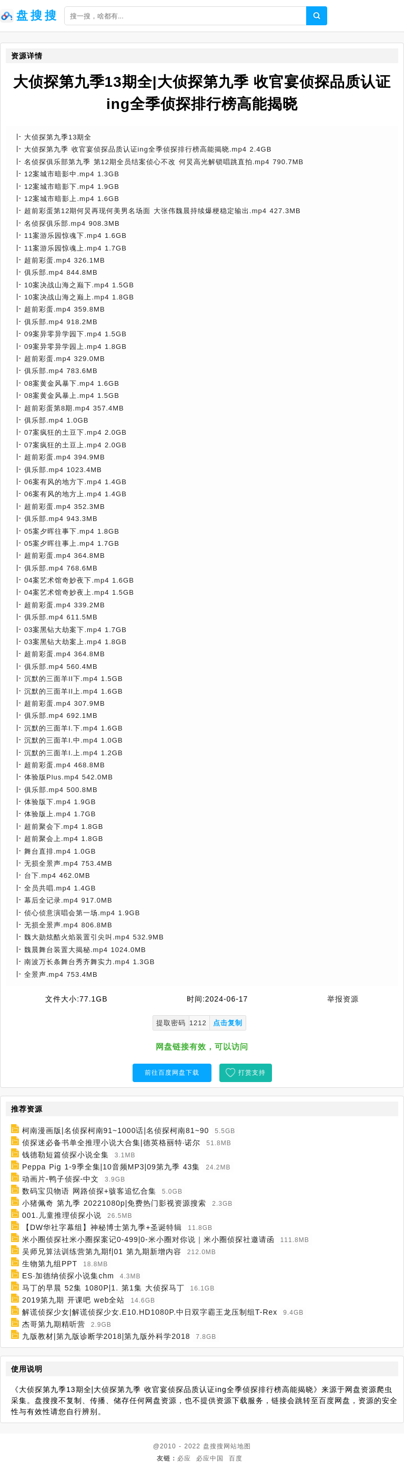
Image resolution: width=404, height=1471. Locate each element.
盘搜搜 (213, 1446)
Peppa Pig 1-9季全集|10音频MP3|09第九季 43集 (111, 1167)
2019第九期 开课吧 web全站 (73, 1300)
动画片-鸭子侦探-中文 (60, 1179)
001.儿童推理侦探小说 (62, 1215)
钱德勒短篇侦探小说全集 (65, 1154)
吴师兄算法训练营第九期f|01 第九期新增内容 (101, 1251)
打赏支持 (252, 1072)
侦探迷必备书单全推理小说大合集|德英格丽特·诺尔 (111, 1142)
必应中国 (210, 1458)
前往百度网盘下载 (172, 1072)
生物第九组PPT (49, 1263)
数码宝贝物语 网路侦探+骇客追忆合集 (89, 1191)
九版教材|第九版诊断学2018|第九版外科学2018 (106, 1336)
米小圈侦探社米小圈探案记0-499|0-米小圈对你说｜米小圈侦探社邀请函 (148, 1239)
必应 (184, 1458)
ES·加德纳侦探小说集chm (68, 1276)
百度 (236, 1458)
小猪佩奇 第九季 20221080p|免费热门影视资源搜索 (114, 1203)
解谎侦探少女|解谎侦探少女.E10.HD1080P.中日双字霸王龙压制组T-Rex (149, 1312)
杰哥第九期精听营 (53, 1324)
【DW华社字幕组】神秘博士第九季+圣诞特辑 (102, 1227)
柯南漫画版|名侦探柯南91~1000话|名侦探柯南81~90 (115, 1130)
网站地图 (237, 1446)
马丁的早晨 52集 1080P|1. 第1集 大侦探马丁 (103, 1288)
